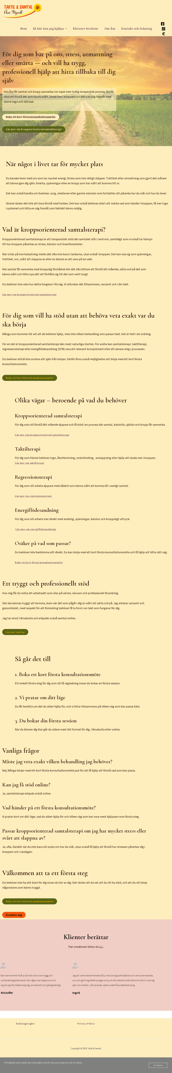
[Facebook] (162, 24)
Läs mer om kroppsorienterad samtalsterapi (34, 296)
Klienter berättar (85, 29)
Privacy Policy (86, 1023)
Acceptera (158, 1065)
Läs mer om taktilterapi (32, 466)
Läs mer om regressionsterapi (37, 499)
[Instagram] (163, 29)
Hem (24, 29)
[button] (65, 29)
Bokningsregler (25, 1023)
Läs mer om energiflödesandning (39, 532)
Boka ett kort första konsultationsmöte (43, 565)
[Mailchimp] (163, 34)
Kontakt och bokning (136, 29)
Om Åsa (109, 29)
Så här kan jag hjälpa (50, 29)
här (101, 954)
